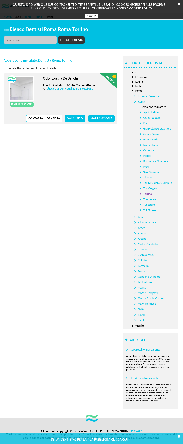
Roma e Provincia (149, 96)
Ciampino (143, 249)
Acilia (141, 217)
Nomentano (150, 145)
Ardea (141, 228)
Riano (141, 314)
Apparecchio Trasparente (145, 349)
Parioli (147, 155)
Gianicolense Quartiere (157, 128)
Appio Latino (151, 112)
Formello (143, 265)
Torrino (147, 193)
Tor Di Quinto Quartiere (157, 183)
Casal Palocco (151, 118)
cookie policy (140, 8)
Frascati (142, 271)
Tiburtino (148, 177)
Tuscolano (149, 204)
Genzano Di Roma (149, 276)
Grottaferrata (146, 282)
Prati (146, 166)
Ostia (141, 309)
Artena (142, 238)
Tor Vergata (150, 188)
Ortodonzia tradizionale (144, 378)
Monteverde (151, 139)
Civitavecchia (146, 255)
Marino (142, 287)
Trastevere (150, 199)
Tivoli (141, 320)
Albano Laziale (147, 222)
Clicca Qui (119, 439)
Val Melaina (150, 210)
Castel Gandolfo (148, 244)
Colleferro (144, 260)
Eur (145, 123)
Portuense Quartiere (155, 161)
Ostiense (148, 150)
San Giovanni (151, 172)
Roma (141, 101)
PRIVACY (137, 431)
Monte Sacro (151, 134)
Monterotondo (147, 304)
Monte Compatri (148, 293)
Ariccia (142, 233)
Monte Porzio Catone (151, 298)
